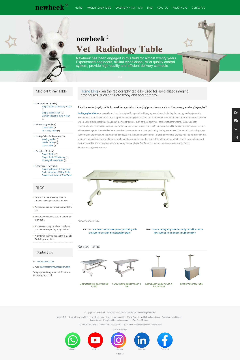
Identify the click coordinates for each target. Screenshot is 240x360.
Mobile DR (61, 317)
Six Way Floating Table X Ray (56, 116)
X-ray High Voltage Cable (149, 317)
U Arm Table (47, 145)
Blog (149, 7)
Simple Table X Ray (51, 112)
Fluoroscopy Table (44, 124)
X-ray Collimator (97, 317)
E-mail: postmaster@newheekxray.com (144, 325)
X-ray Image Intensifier (116, 317)
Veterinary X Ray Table (129, 7)
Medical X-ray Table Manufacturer (121, 312)
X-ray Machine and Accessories (117, 320)
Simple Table (48, 154)
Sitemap (120, 354)
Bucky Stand (95, 320)
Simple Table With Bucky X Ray (57, 106)
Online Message (119, 329)
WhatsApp (72, 341)
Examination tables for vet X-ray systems (159, 285)
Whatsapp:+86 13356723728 (112, 325)
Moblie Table (48, 142)
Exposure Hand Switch (172, 317)
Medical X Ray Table (99, 7)
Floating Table (48, 139)
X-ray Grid (131, 317)
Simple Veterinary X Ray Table (56, 169)
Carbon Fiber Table (45, 103)
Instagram (118, 341)
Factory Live (180, 7)
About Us (162, 7)
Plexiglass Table (43, 151)
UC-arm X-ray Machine (78, 317)
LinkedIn (142, 341)
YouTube (95, 341)
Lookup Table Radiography (48, 136)
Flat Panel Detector (141, 320)
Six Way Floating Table (52, 160)
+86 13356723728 (45, 261)
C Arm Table (47, 127)
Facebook (165, 341)
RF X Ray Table (49, 130)
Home (78, 7)
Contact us (198, 7)
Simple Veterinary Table (191, 284)
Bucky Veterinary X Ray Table (56, 172)
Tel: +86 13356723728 (88, 325)
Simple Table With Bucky (53, 157)
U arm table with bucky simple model (94, 285)
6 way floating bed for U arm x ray (126, 285)
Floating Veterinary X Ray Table (57, 175)
